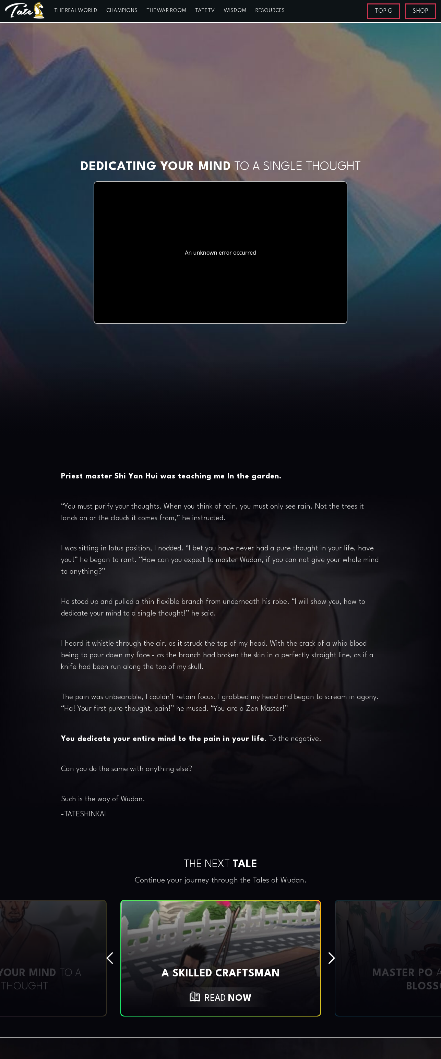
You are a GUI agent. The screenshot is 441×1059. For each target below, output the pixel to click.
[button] (60, 958)
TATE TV (205, 10)
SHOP (420, 11)
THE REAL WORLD (75, 10)
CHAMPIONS (122, 10)
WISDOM (235, 10)
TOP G (383, 11)
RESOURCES (270, 10)
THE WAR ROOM (166, 10)
